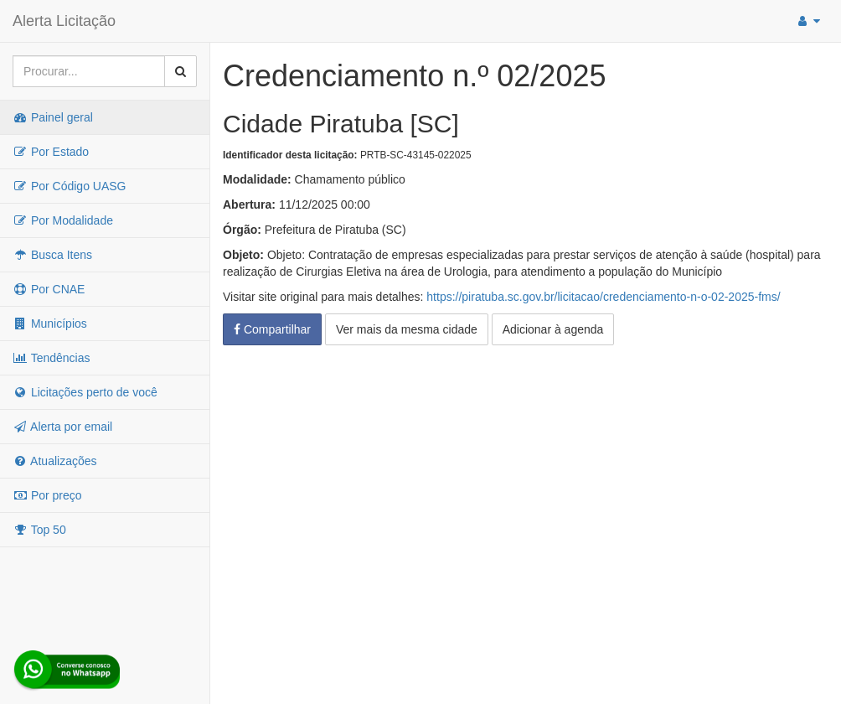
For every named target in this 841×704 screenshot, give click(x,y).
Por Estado (51, 151)
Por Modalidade (63, 220)
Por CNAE (49, 289)
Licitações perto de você (85, 392)
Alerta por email (62, 426)
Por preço (47, 495)
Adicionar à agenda (553, 329)
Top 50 (39, 529)
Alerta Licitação (64, 21)
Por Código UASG (69, 186)
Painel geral (53, 117)
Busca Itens (52, 254)
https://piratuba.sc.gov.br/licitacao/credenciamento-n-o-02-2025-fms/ (603, 296)
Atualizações (55, 461)
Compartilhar (272, 329)
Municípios (50, 323)
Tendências (51, 358)
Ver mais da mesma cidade (406, 329)
